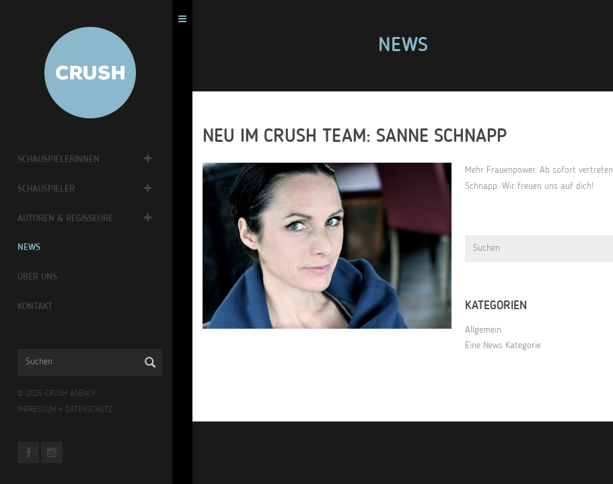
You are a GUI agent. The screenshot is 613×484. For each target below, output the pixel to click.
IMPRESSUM (46, 410)
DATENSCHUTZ (98, 410)
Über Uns (47, 277)
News (38, 247)
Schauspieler (55, 189)
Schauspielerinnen (68, 159)
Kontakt (44, 306)
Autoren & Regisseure (74, 218)
